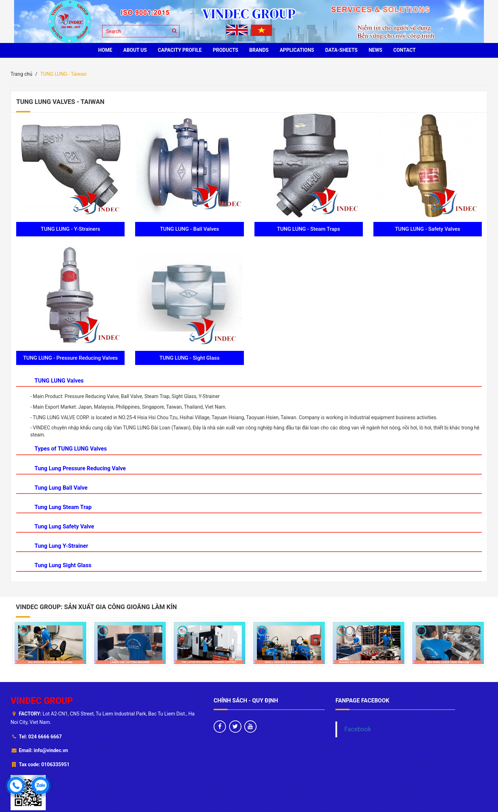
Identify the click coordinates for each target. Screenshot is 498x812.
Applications (297, 50)
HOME (105, 50)
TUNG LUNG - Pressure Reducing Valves (70, 358)
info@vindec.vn (51, 750)
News (375, 50)
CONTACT (404, 50)
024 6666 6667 (45, 736)
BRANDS (259, 50)
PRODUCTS (225, 50)
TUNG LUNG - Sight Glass (189, 358)
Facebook (357, 729)
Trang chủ (21, 74)
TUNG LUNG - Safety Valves (427, 229)
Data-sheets (341, 50)
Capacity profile (180, 50)
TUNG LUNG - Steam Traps (308, 229)
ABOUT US (135, 50)
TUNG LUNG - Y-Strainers (70, 229)
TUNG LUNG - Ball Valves (189, 229)
